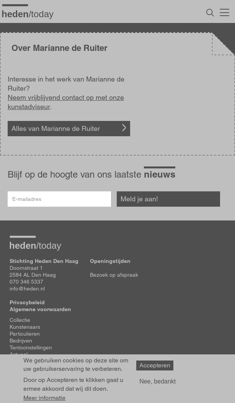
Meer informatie (44, 398)
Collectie (20, 320)
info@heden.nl (27, 289)
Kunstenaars (25, 327)
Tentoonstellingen (31, 347)
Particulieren (25, 334)
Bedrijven (21, 341)
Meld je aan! (139, 199)
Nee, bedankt (157, 381)
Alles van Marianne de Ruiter (55, 128)
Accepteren (154, 365)
